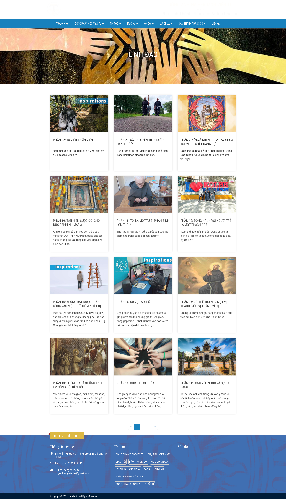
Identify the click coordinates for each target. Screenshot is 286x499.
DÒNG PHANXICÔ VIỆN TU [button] (89, 23)
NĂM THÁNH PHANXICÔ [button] (192, 23)
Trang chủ (62, 23)
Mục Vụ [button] (132, 23)
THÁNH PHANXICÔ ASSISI (130, 476)
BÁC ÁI (147, 469)
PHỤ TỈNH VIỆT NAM (159, 454)
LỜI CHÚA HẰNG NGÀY (128, 469)
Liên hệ (216, 23)
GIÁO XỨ (159, 469)
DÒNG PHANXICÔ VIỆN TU (130, 454)
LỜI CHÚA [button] (166, 23)
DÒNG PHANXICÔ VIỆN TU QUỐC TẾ (135, 484)
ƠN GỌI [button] (149, 23)
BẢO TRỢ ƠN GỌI (138, 461)
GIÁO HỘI (121, 461)
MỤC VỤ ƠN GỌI (159, 461)
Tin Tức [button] (115, 23)
